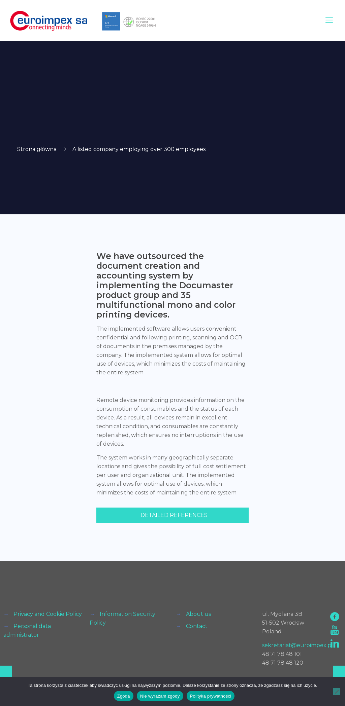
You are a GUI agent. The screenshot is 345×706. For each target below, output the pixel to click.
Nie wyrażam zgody (160, 696)
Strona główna (37, 149)
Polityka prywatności (210, 696)
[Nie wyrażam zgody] (336, 691)
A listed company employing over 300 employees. (139, 149)
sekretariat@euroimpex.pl (297, 645)
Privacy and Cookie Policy (47, 614)
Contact (197, 626)
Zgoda (123, 696)
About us (198, 614)
